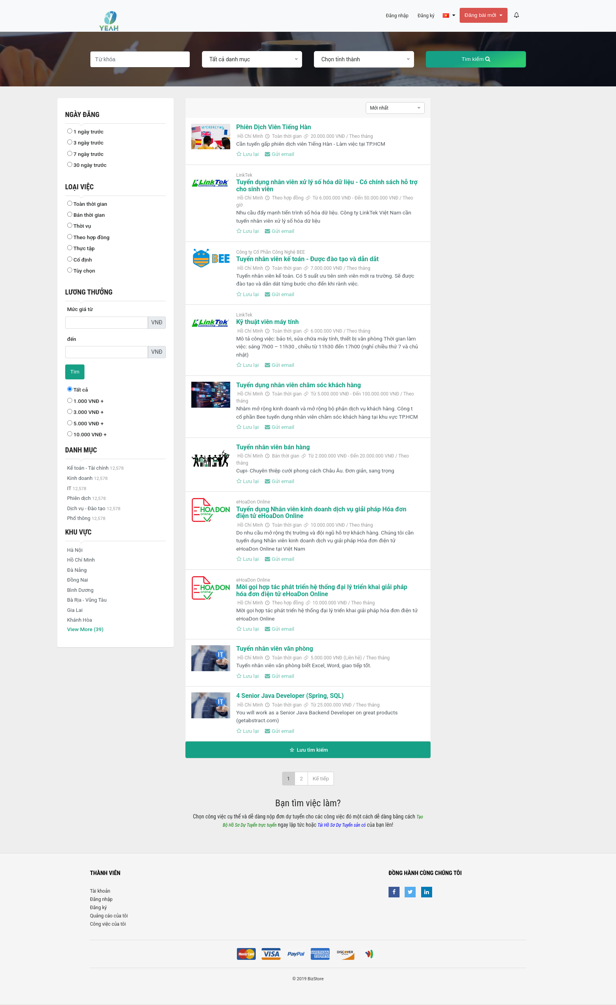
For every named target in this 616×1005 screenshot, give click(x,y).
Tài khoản (100, 891)
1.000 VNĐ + (85, 401)
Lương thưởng (89, 292)
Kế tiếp (321, 778)
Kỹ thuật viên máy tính (267, 322)
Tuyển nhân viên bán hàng (273, 447)
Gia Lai (75, 610)
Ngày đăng (82, 114)
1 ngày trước (85, 131)
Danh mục (81, 450)
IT (76, 488)
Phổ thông (86, 518)
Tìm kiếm (476, 59)
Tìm (74, 372)
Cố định (79, 259)
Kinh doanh (87, 478)
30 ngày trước (86, 165)
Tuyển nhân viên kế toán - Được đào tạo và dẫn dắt (307, 259)
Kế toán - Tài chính (95, 468)
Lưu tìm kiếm (308, 750)
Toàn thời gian (87, 204)
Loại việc (79, 187)
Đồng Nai (77, 580)
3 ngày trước (85, 142)
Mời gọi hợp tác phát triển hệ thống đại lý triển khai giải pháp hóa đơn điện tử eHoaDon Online (321, 590)
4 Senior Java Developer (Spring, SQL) (290, 695)
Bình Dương (80, 590)
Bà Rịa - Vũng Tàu (87, 600)
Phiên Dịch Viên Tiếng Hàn (273, 127)
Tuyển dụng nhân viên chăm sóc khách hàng (298, 385)
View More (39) (85, 629)
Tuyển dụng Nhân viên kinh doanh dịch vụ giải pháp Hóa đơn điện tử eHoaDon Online (321, 512)
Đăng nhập (101, 899)
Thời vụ (79, 226)
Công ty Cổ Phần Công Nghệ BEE (270, 252)
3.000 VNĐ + (85, 412)
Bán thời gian (86, 215)
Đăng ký (98, 907)
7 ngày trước (85, 154)
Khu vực (78, 532)
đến (71, 339)
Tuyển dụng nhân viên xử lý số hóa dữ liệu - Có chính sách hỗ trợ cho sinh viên (327, 185)
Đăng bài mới (481, 15)
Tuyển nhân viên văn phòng (274, 648)
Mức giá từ (80, 309)
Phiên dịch (86, 498)
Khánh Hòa (79, 620)
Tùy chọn (81, 270)
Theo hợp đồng (88, 237)
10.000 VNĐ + (87, 434)
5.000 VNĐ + (85, 423)
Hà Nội (74, 550)
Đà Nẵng (77, 570)
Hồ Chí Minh (81, 560)
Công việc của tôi (108, 924)
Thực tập (81, 248)
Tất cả (77, 389)
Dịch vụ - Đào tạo (94, 508)
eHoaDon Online (253, 502)
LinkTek (244, 175)
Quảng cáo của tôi (109, 916)
